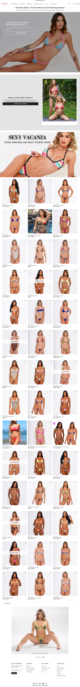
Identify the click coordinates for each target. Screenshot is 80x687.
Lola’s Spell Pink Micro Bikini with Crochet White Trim (37, 446)
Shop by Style (29, 671)
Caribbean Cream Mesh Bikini (8, 205)
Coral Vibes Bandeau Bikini (7, 446)
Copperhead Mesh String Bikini (33, 507)
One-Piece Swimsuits (30, 668)
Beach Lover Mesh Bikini (32, 416)
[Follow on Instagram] (36, 657)
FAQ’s (58, 666)
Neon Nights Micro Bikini (7, 235)
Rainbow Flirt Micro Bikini (7, 477)
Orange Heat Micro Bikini (32, 537)
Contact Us (59, 673)
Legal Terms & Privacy (61, 675)
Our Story (59, 671)
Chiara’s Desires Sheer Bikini (58, 205)
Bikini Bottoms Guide (46, 668)
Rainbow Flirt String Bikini (32, 295)
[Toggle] (3, 603)
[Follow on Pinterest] (43, 657)
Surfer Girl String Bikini (57, 567)
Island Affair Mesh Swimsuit (7, 386)
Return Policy (59, 669)
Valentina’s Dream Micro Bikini (58, 265)
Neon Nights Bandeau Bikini (33, 326)
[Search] (10, 4)
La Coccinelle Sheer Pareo (7, 537)
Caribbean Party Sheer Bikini (58, 507)
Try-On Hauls (44, 669)
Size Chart (44, 666)
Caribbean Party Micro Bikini (58, 356)
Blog (42, 671)
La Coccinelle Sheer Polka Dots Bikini (34, 597)
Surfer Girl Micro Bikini (32, 205)
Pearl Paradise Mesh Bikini (7, 326)
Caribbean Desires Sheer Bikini (8, 597)
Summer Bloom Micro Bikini (58, 597)
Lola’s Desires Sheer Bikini (7, 567)
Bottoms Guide (53, 3)
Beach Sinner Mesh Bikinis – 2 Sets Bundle (61, 446)
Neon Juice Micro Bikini (32, 477)
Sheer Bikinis (30, 3)
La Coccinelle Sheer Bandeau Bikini (34, 235)
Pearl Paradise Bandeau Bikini (33, 567)
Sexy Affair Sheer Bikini (7, 295)
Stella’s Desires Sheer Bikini (58, 477)
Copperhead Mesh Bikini (32, 265)
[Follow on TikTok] (39, 657)
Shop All (28, 666)
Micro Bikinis (22, 3)
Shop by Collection (38, 3)
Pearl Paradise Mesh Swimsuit (8, 416)
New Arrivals (15, 3)
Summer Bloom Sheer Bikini (58, 295)
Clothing (46, 3)
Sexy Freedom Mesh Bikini (32, 356)
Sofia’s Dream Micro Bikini (58, 235)
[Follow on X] (41, 657)
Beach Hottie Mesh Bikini (7, 507)
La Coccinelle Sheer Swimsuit (8, 356)
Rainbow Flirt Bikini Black (57, 386)
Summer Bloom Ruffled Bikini (33, 386)
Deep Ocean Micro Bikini (57, 326)
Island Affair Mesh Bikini (57, 537)
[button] (69, 4)
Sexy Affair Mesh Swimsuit (7, 265)
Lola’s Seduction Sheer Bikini (58, 416)
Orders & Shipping (60, 668)
